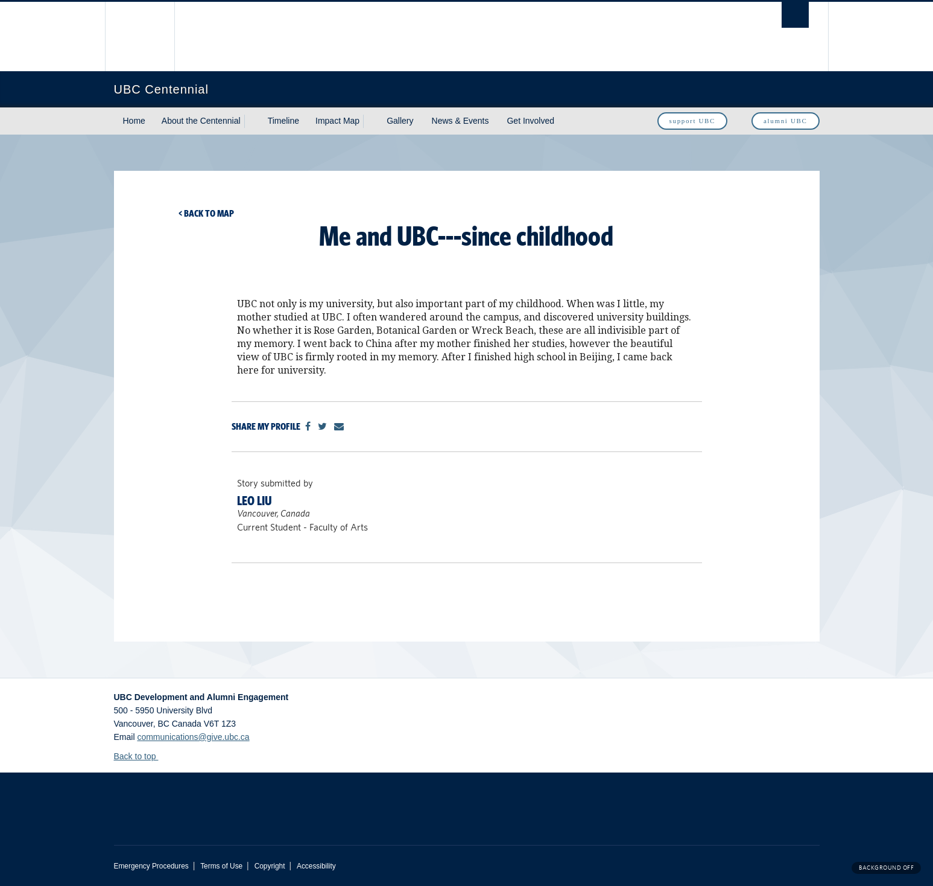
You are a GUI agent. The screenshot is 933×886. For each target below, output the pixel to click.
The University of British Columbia (139, 36)
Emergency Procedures (151, 866)
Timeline (283, 121)
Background (886, 867)
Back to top (141, 756)
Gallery (400, 121)
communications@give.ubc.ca (193, 737)
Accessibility (316, 866)
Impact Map (337, 121)
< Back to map (206, 213)
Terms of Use (221, 866)
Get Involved (530, 121)
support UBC (692, 120)
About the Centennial (201, 121)
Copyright (270, 866)
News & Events (460, 121)
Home (134, 121)
